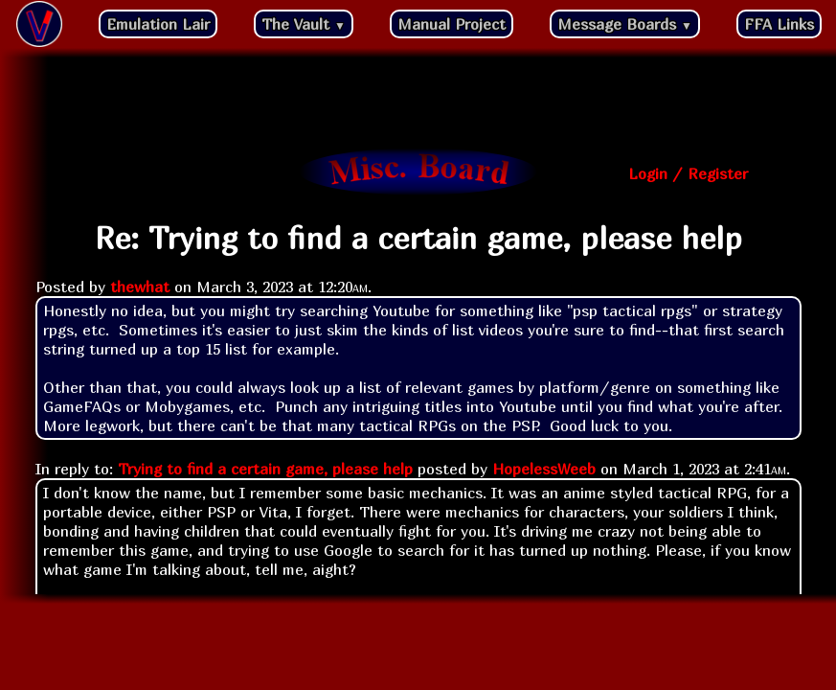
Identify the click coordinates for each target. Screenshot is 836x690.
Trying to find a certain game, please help (265, 468)
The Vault (303, 24)
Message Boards (624, 24)
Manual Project (451, 24)
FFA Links (779, 24)
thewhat (139, 286)
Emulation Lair (158, 24)
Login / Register (688, 173)
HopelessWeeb (544, 468)
